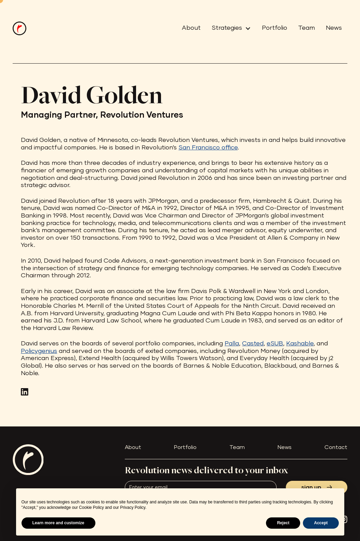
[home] (19, 28)
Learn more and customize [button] (58, 522)
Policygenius (39, 351)
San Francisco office (208, 148)
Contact (335, 447)
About (191, 28)
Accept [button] (321, 522)
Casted (253, 344)
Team (306, 28)
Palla (232, 344)
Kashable (300, 344)
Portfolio (274, 28)
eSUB (275, 344)
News (334, 28)
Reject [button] (283, 522)
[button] (228, 28)
